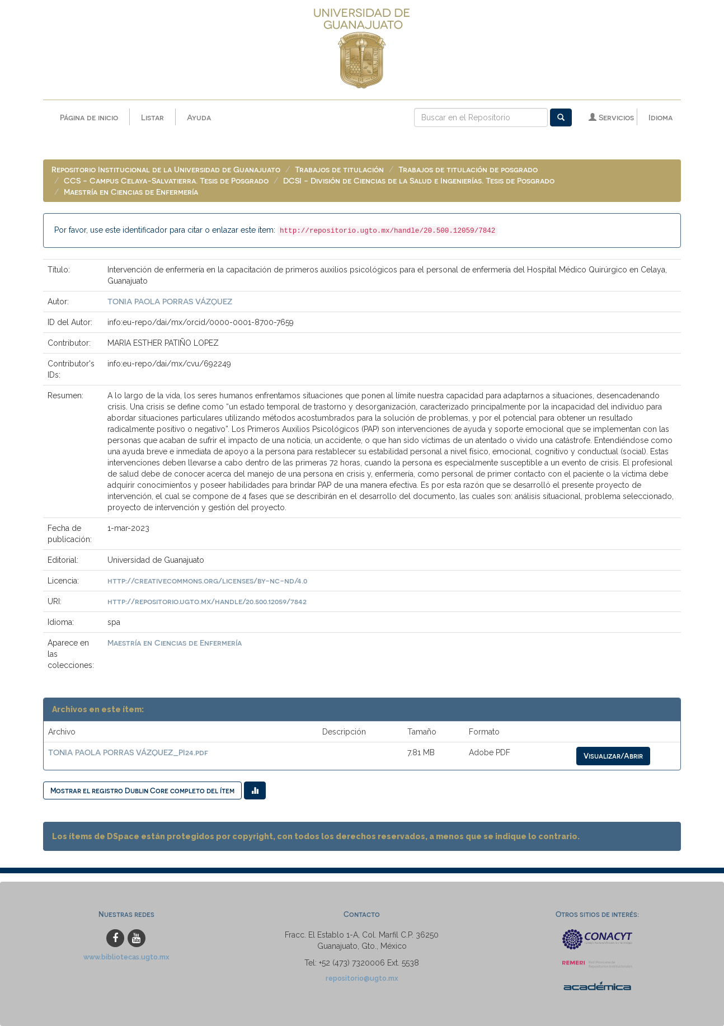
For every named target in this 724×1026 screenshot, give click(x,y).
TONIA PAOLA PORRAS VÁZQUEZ (169, 301)
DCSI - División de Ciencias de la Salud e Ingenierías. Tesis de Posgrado (418, 180)
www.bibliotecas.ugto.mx (126, 957)
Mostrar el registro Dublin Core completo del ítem (142, 790)
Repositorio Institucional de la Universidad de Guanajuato (165, 169)
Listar (152, 117)
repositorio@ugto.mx (362, 978)
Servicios (611, 117)
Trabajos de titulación (339, 169)
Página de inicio (89, 117)
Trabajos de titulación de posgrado (468, 169)
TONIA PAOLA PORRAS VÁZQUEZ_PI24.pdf (128, 752)
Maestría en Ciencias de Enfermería (131, 191)
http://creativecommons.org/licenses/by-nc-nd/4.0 (207, 580)
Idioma (660, 117)
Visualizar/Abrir (613, 755)
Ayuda (199, 117)
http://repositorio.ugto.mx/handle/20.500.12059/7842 (207, 601)
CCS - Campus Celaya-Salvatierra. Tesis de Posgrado (166, 180)
